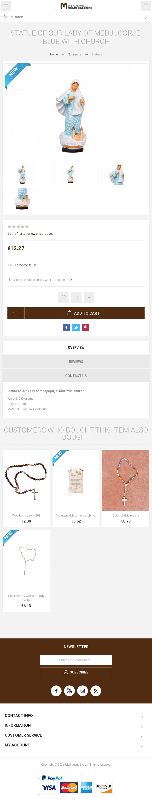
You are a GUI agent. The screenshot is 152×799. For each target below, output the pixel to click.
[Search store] (71, 17)
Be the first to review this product (30, 233)
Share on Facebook (66, 327)
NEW (13, 72)
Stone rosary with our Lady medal (26, 598)
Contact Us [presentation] (76, 376)
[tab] (76, 347)
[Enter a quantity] (12, 313)
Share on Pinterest (85, 327)
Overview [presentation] (76, 347)
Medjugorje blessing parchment (76, 515)
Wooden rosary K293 (26, 515)
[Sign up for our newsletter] (76, 660)
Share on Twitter (76, 327)
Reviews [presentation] (76, 362)
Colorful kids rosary (126, 515)
